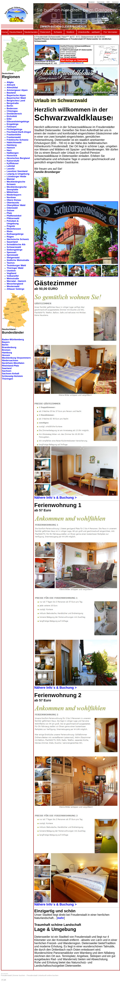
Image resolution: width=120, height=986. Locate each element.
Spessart (11, 252)
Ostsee (10, 210)
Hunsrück (12, 155)
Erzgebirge (12, 124)
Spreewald (12, 255)
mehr (60, 918)
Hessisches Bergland (18, 158)
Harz (9, 150)
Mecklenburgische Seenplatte (17, 188)
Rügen (10, 236)
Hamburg (7, 352)
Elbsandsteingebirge (18, 121)
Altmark (11, 85)
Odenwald (12, 208)
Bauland (11, 92)
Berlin (10, 106)
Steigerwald (13, 257)
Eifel (9, 119)
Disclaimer (91, 2)
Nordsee (11, 197)
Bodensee (12, 108)
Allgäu (10, 82)
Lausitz (11, 168)
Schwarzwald (14, 247)
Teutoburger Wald (16, 265)
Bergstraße (13, 103)
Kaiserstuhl (13, 160)
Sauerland (12, 242)
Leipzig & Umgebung (18, 174)
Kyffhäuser (13, 163)
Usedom (11, 270)
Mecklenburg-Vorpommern (16, 358)
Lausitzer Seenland (17, 171)
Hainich (11, 147)
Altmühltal (12, 87)
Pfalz (9, 213)
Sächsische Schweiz (18, 239)
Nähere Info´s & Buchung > (55, 497)
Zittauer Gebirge (15, 289)
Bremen (6, 350)
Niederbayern (14, 194)
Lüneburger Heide (16, 176)
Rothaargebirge (15, 234)
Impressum (115, 2)
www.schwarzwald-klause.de (72, 63)
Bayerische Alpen (16, 95)
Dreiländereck (14, 113)
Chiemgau (12, 111)
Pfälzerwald (13, 218)
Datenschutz (100, 2)
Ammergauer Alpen (17, 90)
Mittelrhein (12, 192)
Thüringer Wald (15, 268)
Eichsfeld (12, 116)
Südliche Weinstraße (18, 260)
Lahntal (11, 166)
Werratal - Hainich (16, 281)
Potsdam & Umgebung (13, 222)
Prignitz (11, 226)
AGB (108, 2)
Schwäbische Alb (16, 244)
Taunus (11, 263)
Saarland (7, 368)
